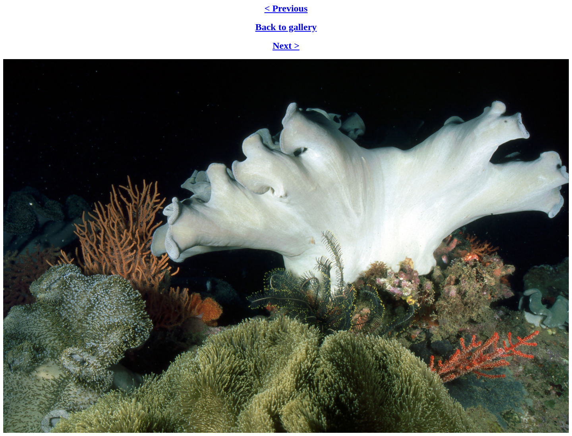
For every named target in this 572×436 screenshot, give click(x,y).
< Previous (286, 8)
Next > (286, 45)
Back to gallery (286, 27)
